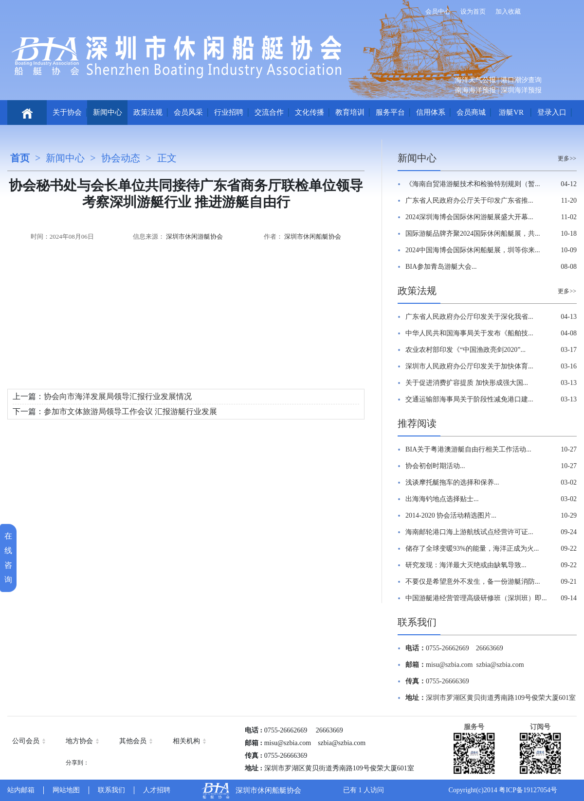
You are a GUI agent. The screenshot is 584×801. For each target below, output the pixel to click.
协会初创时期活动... (435, 466)
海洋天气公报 (475, 80)
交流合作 (269, 112)
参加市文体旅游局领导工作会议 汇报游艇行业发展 (130, 411)
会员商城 (471, 112)
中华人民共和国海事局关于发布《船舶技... (469, 333)
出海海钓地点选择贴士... (442, 499)
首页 (20, 158)
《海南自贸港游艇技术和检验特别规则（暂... (472, 184)
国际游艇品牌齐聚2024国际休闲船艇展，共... (472, 233)
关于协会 (67, 112)
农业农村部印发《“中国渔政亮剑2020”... (465, 349)
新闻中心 (107, 112)
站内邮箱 (21, 790)
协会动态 (120, 158)
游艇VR (511, 112)
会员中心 (438, 11)
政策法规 (148, 112)
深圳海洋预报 (521, 90)
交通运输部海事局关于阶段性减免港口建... (469, 399)
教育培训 (350, 112)
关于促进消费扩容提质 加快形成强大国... (466, 382)
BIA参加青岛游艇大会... (441, 266)
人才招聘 (156, 790)
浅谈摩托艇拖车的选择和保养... (452, 482)
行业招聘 (228, 112)
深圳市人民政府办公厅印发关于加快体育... (469, 366)
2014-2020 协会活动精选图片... (450, 515)
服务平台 (390, 112)
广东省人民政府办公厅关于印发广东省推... (469, 200)
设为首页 (473, 11)
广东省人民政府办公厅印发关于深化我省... (469, 316)
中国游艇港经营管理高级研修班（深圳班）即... (476, 598)
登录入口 (551, 112)
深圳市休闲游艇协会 (194, 236)
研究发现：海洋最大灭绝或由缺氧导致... (466, 565)
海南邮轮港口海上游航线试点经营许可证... (469, 532)
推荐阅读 (417, 423)
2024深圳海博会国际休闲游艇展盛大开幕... (469, 217)
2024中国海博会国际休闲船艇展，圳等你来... (472, 250)
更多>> (567, 158)
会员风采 (188, 112)
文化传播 (309, 112)
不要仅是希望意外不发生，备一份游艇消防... (472, 581)
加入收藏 (508, 11)
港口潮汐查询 (521, 80)
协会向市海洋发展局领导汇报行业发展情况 (118, 396)
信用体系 (430, 112)
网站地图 (66, 790)
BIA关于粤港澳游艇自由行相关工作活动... (468, 449)
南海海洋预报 (475, 90)
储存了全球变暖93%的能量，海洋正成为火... (472, 548)
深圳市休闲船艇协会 (312, 236)
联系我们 (417, 622)
